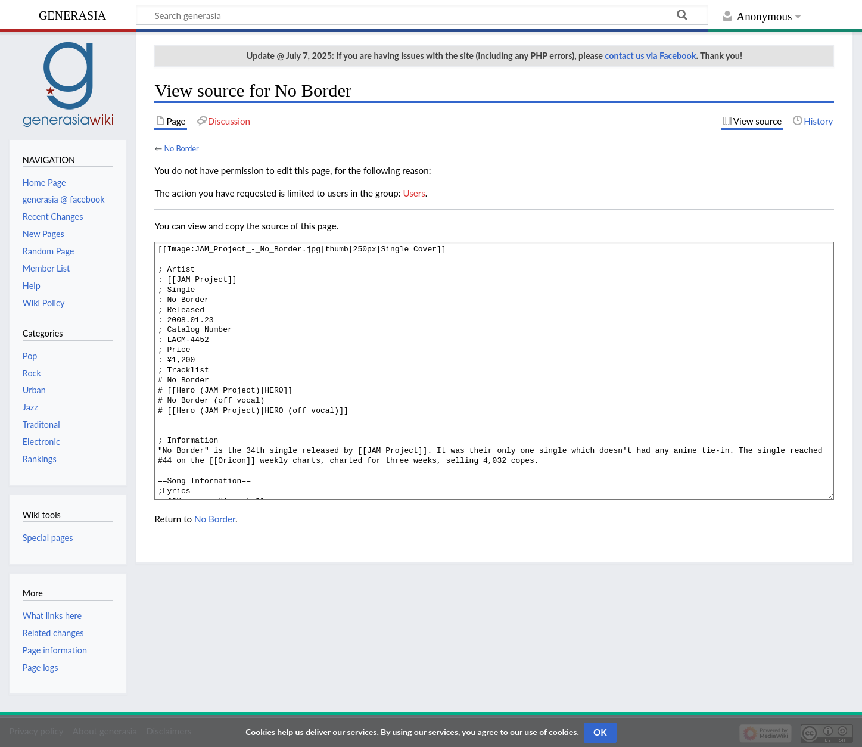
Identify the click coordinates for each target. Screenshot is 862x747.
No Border (181, 148)
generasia (72, 14)
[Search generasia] (422, 14)
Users (414, 193)
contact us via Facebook (650, 56)
